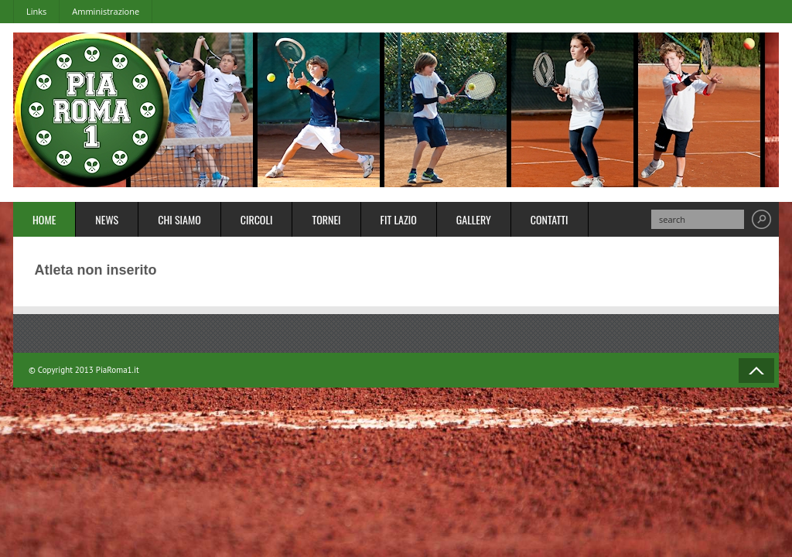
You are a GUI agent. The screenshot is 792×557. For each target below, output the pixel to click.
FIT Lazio (399, 219)
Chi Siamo (179, 219)
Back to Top (756, 370)
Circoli (257, 219)
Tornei (326, 219)
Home (44, 219)
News (106, 219)
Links (36, 11)
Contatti (549, 219)
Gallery (473, 219)
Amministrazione (105, 11)
